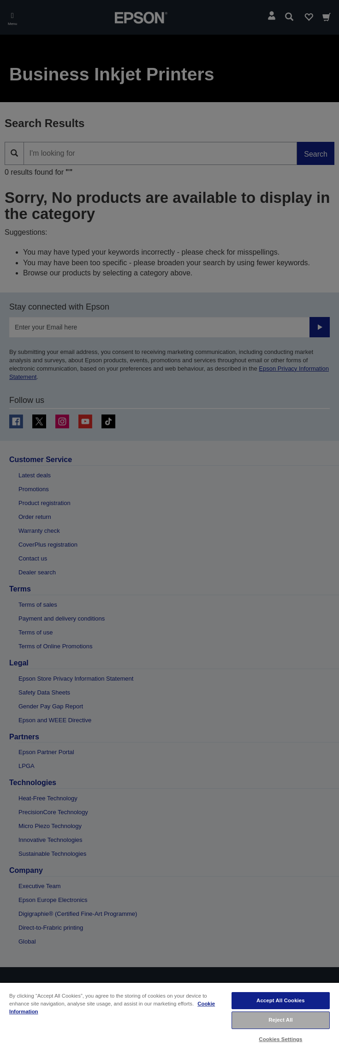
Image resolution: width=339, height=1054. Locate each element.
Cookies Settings (280, 1039)
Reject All (280, 1020)
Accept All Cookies (280, 1000)
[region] (169, 1018)
